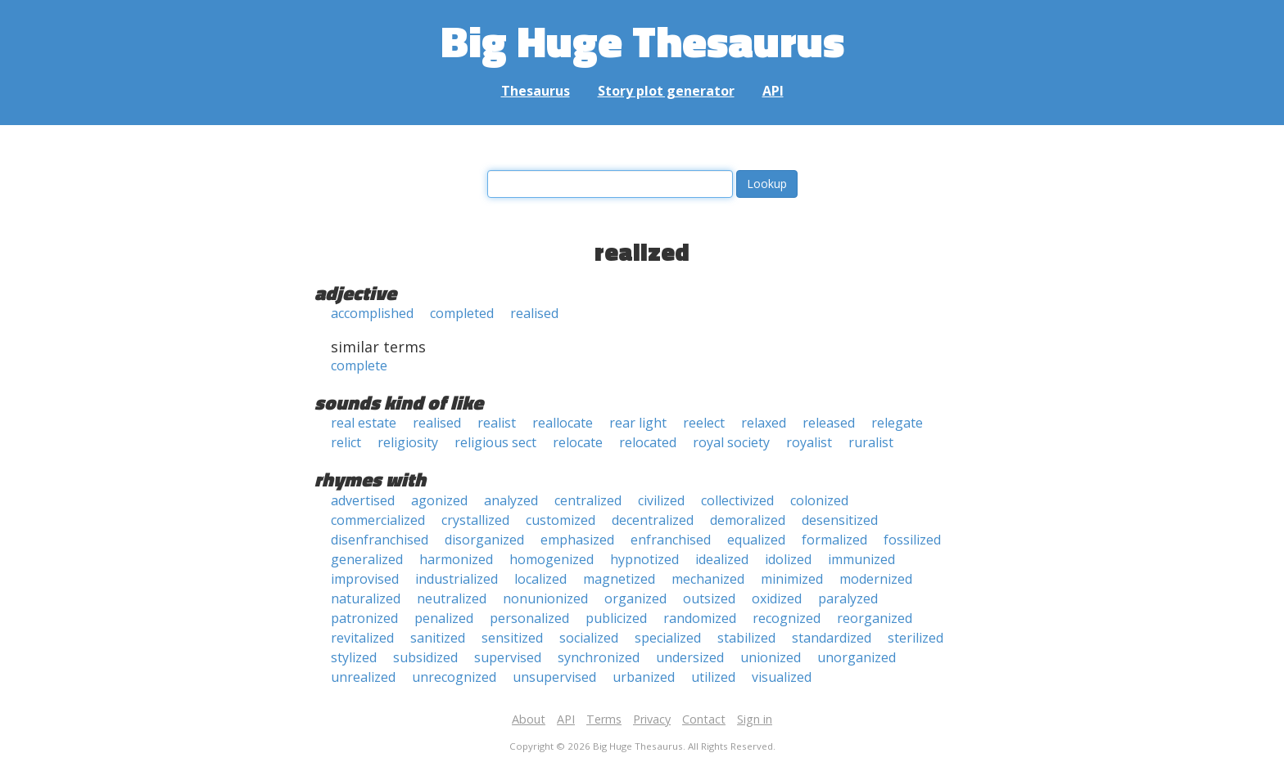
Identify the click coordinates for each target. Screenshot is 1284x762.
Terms (604, 719)
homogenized (551, 559)
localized (540, 579)
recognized (787, 618)
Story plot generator (666, 91)
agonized (439, 500)
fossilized (912, 540)
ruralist (870, 442)
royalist (809, 442)
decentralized (653, 520)
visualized (782, 677)
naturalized (365, 598)
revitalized (362, 638)
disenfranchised (379, 540)
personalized (529, 618)
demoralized (747, 520)
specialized (668, 638)
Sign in (754, 719)
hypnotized (644, 559)
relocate (578, 442)
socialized (588, 638)
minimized (792, 579)
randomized (699, 618)
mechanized (707, 579)
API (773, 91)
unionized (770, 657)
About (528, 719)
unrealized (363, 677)
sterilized (915, 638)
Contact (704, 719)
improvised (365, 579)
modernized (875, 579)
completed (462, 313)
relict (346, 442)
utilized (713, 677)
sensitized (512, 638)
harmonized (456, 559)
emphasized (577, 540)
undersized (690, 657)
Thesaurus (535, 91)
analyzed (511, 500)
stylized (354, 657)
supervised (507, 657)
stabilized (746, 638)
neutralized (451, 598)
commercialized (378, 520)
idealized (721, 559)
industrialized (456, 579)
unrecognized (454, 677)
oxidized (777, 598)
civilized (661, 500)
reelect (704, 423)
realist (496, 423)
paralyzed (848, 598)
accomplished (372, 313)
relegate (897, 423)
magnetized (619, 579)
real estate (363, 423)
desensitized (840, 520)
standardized (831, 638)
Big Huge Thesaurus (642, 40)
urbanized (644, 677)
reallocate (562, 423)
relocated (647, 442)
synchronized (599, 657)
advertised (363, 500)
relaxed (763, 423)
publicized (616, 618)
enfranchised (671, 540)
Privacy (652, 719)
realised (534, 313)
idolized (788, 559)
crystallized (475, 520)
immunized (861, 559)
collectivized (737, 500)
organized (635, 598)
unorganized (856, 657)
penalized (443, 618)
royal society (731, 442)
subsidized (425, 657)
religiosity (408, 442)
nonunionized (545, 598)
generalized (367, 559)
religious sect (495, 442)
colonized (819, 500)
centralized (588, 500)
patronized (364, 618)
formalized (834, 540)
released (828, 423)
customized (560, 520)
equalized (756, 540)
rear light (638, 423)
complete (359, 365)
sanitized (437, 638)
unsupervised (554, 677)
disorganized (484, 540)
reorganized (874, 618)
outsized (709, 598)
